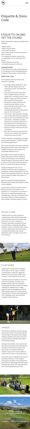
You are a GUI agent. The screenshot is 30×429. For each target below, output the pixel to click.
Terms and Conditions (15, 416)
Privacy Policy (5, 416)
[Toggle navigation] (27, 2)
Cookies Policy (24, 416)
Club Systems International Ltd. (18, 418)
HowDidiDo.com (18, 420)
